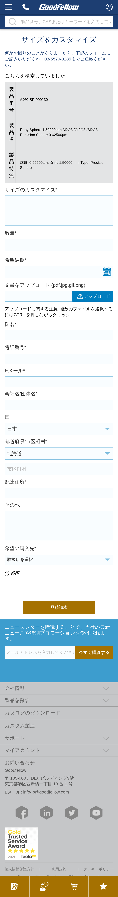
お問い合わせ (20, 762)
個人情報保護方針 (19, 869)
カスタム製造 (20, 725)
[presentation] (28, 586)
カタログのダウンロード (32, 713)
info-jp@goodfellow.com (46, 792)
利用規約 (59, 869)
